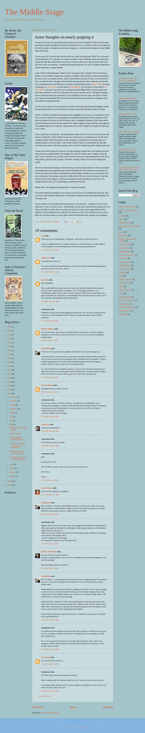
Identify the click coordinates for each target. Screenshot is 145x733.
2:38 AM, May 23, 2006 (49, 691)
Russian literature (125, 262)
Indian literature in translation (129, 226)
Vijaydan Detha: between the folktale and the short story (129, 169)
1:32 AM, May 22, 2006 (49, 544)
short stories (123, 235)
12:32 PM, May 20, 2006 (50, 301)
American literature (125, 279)
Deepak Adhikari (47, 329)
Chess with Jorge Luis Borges (129, 132)
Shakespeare (123, 314)
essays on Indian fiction (127, 207)
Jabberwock (45, 258)
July (11, 417)
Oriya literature (124, 304)
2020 (9, 346)
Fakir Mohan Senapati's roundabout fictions (17, 458)
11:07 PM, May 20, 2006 (50, 431)
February (13, 472)
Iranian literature (124, 311)
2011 (9, 374)
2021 (9, 343)
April (12, 464)
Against (128, 98)
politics (121, 219)
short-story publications (127, 307)
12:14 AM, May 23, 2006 (50, 649)
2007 (9, 390)
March (12, 468)
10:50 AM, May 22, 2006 (50, 620)
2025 (9, 327)
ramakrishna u (46, 488)
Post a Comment (44, 696)
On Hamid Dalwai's (127, 114)
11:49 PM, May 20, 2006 (50, 446)
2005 (9, 481)
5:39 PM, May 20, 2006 (49, 340)
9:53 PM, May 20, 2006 (49, 392)
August (12, 413)
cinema (121, 293)
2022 (9, 339)
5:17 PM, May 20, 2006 (49, 321)
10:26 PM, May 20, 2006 (50, 416)
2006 (9, 394)
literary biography (125, 297)
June (11, 421)
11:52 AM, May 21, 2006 (50, 495)
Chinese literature (125, 290)
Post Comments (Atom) (50, 713)
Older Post (108, 707)
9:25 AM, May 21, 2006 (49, 480)
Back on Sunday (15, 433)
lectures (121, 286)
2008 (9, 386)
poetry (121, 232)
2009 (9, 382)
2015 (9, 362)
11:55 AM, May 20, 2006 (50, 272)
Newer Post (38, 707)
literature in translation (127, 300)
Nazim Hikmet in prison (127, 150)
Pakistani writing (125, 283)
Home (73, 707)
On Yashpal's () (128, 79)
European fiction (124, 223)
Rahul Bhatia (75, 87)
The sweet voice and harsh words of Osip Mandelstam (17, 445)
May (11, 424)
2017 (9, 358)
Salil (42, 236)
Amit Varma (97, 84)
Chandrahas (45, 348)
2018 (9, 354)
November (14, 401)
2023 (9, 335)
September (14, 409)
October (13, 405)
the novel (122, 216)
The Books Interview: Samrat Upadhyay (16, 452)
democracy (122, 272)
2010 (9, 378)
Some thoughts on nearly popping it (16, 438)
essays (121, 276)
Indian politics (124, 248)
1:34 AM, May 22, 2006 (49, 568)
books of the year (125, 269)
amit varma (45, 657)
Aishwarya (45, 424)
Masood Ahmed (47, 385)
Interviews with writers (127, 255)
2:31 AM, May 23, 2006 (49, 664)
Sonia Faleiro (51, 87)
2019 (9, 350)
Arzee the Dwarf (124, 244)
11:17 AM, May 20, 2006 (50, 250)
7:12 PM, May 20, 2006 (49, 377)
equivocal (44, 280)
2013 (9, 366)
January (12, 476)
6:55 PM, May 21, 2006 (49, 514)
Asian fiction (123, 258)
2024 (9, 331)
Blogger (83, 728)
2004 (9, 485)
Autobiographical (125, 251)
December (13, 397)
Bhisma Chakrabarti (49, 552)
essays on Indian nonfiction (128, 210)
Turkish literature (125, 265)
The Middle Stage (34, 11)
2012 (9, 370)
